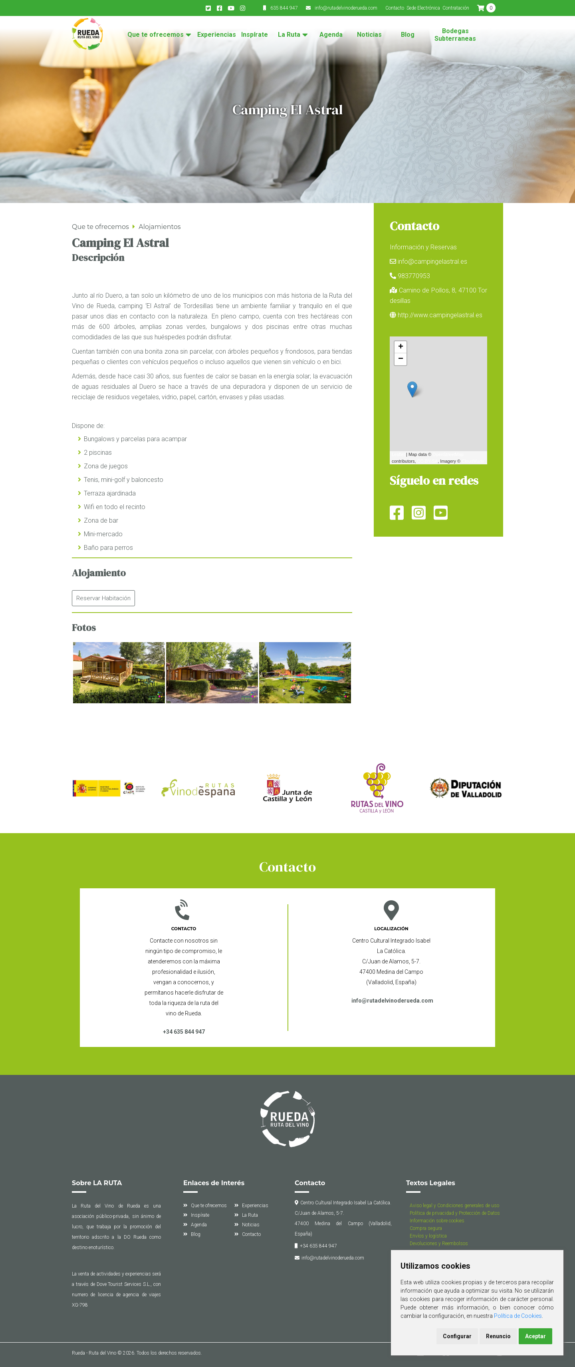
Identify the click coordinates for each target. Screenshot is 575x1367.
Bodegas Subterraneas (455, 34)
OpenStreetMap (448, 454)
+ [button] (400, 347)
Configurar (457, 1336)
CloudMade (473, 461)
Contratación (455, 8)
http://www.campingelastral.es (440, 315)
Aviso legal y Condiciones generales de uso (454, 1205)
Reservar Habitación (103, 598)
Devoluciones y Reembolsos (439, 1243)
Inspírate (254, 35)
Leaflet (398, 454)
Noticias (369, 35)
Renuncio (498, 1336)
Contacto (394, 8)
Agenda (331, 35)
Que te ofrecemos (155, 35)
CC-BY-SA (427, 461)
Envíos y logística (428, 1236)
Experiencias (216, 35)
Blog (407, 35)
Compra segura (426, 1228)
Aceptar (535, 1336)
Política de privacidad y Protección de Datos (455, 1213)
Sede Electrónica (423, 8)
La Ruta (289, 35)
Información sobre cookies (437, 1221)
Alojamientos (159, 227)
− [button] (400, 359)
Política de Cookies (518, 1316)
